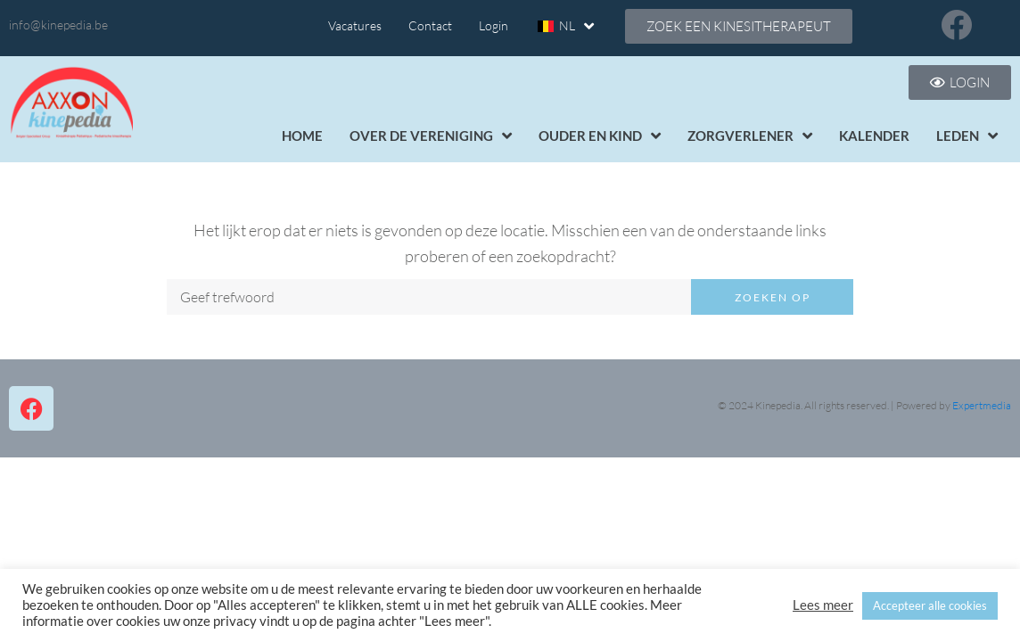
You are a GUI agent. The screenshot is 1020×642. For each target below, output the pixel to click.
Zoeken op (772, 297)
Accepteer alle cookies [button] (930, 605)
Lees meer (823, 605)
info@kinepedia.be (58, 24)
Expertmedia (981, 405)
